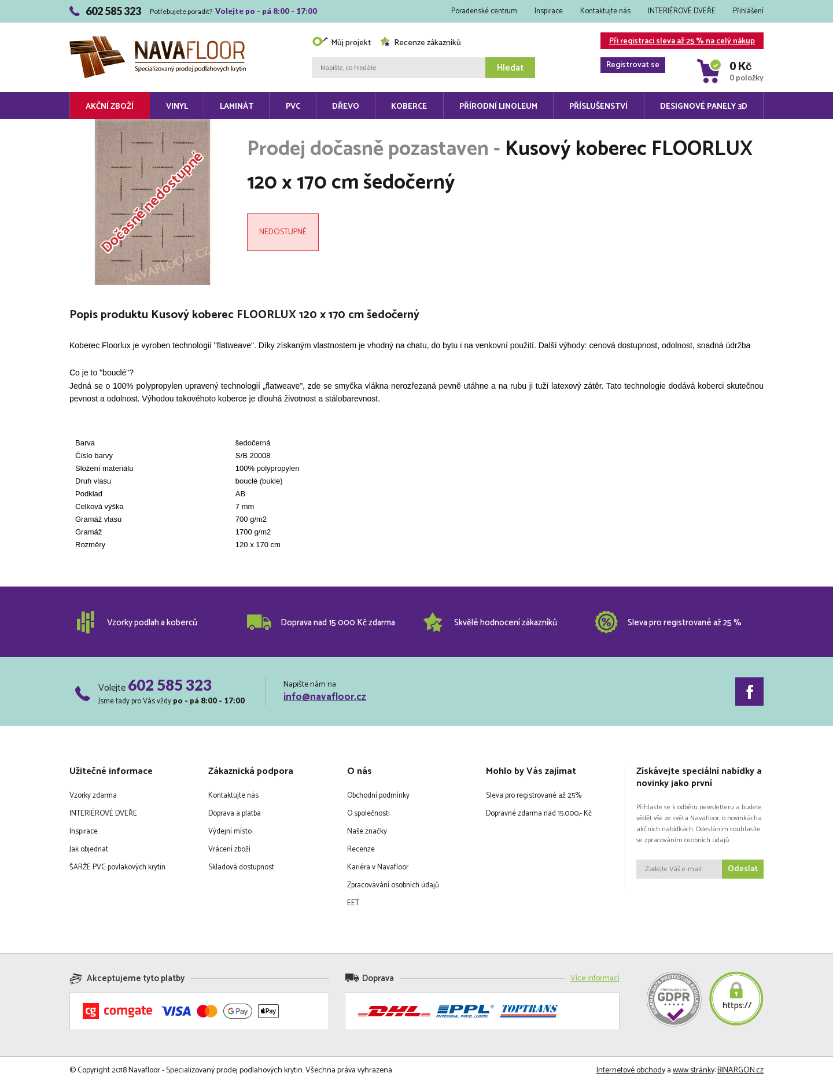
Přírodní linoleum (498, 106)
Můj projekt (341, 43)
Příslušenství (598, 106)
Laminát (236, 106)
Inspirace (549, 11)
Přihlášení (748, 11)
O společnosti (368, 814)
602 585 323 (170, 685)
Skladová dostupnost (241, 867)
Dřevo (345, 106)
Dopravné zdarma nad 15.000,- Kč (539, 814)
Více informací (595, 978)
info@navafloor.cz (324, 697)
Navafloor (157, 40)
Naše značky (367, 831)
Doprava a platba (234, 814)
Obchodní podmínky (378, 796)
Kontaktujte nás (605, 11)
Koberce (409, 106)
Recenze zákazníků (420, 43)
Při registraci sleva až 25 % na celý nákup (677, 42)
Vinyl (177, 106)
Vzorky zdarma (93, 796)
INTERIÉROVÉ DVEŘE (682, 11)
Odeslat (743, 869)
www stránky (693, 1070)
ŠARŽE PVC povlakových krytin (117, 867)
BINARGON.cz (740, 1070)
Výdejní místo (230, 831)
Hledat (510, 68)
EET (353, 903)
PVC (293, 106)
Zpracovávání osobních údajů (393, 885)
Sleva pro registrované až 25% (533, 796)
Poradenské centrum (484, 11)
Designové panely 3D (703, 106)
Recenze (361, 849)
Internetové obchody (630, 1070)
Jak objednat (88, 849)
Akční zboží (110, 106)
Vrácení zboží (229, 849)
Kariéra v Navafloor (377, 867)
